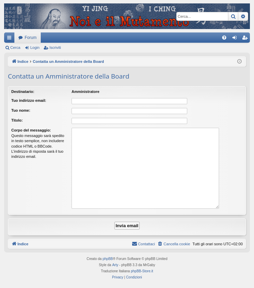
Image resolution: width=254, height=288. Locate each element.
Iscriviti (55, 47)
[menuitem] (224, 37)
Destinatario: (22, 92)
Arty (115, 265)
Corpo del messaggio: (31, 130)
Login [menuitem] (236, 39)
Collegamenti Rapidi (10, 39)
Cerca (15, 47)
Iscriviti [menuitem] (246, 39)
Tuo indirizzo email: (28, 100)
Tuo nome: (20, 110)
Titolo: (17, 120)
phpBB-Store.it (142, 271)
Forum (31, 37)
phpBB (108, 259)
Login (34, 47)
